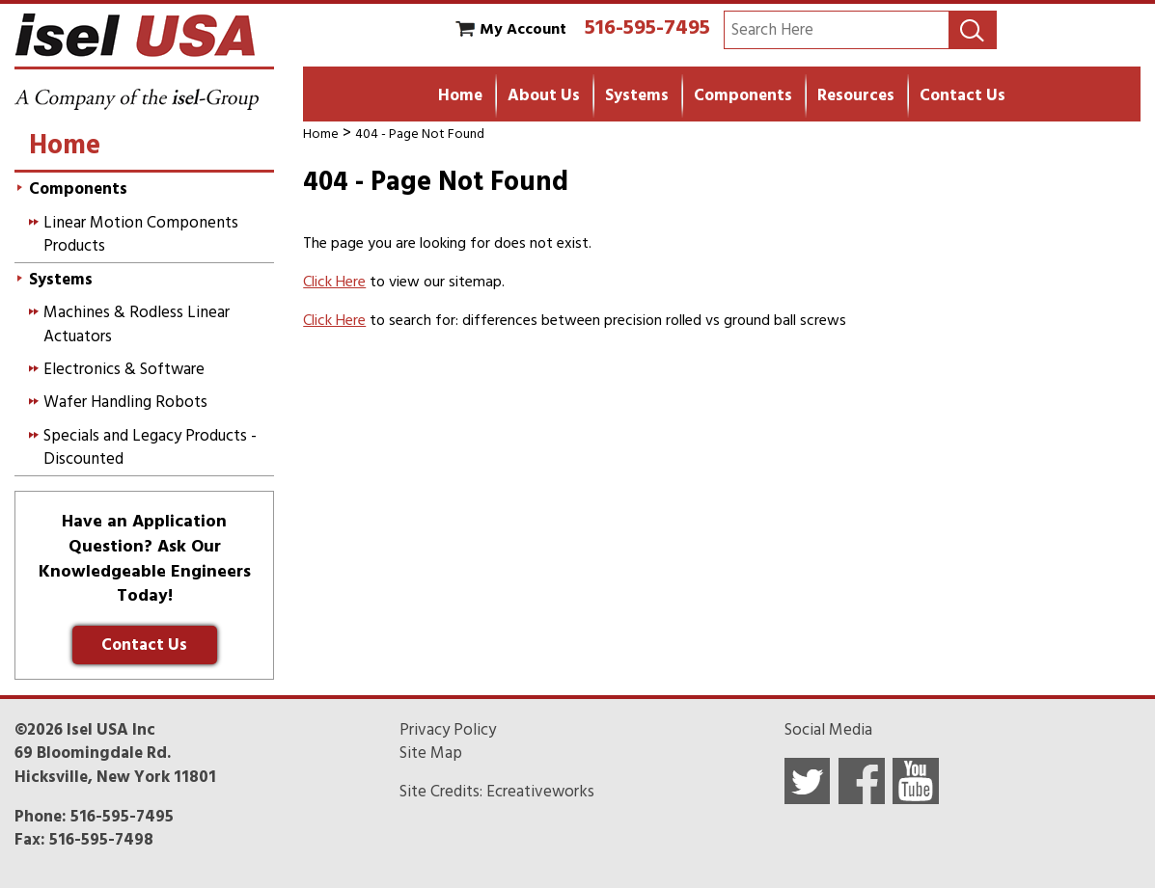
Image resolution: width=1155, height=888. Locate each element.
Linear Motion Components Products (140, 234)
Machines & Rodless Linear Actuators (136, 324)
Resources (855, 95)
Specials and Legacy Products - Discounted (150, 447)
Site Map (430, 753)
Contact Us (962, 95)
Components (743, 95)
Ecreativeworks (540, 791)
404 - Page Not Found (419, 133)
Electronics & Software (124, 369)
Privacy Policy (447, 729)
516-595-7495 (647, 27)
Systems (637, 95)
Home (460, 95)
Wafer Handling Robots (125, 402)
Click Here (334, 281)
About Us (544, 95)
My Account (523, 28)
